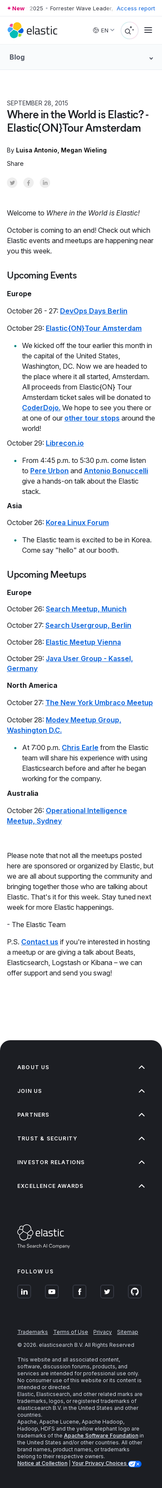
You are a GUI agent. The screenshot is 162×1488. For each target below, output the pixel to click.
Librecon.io (65, 443)
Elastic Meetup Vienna (83, 642)
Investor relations (81, 1162)
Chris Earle (80, 747)
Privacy (102, 1332)
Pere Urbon (49, 470)
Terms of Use (70, 1332)
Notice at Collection (42, 1463)
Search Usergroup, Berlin (88, 625)
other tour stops (92, 418)
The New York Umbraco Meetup (99, 702)
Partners (81, 1114)
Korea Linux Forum (77, 522)
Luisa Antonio (36, 150)
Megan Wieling (84, 150)
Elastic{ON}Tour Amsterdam (94, 328)
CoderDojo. (41, 407)
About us (81, 1067)
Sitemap (127, 1332)
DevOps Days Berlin (93, 311)
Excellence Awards (81, 1186)
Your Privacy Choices (100, 1463)
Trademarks (32, 1332)
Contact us (39, 941)
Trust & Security (81, 1138)
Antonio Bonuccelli (116, 470)
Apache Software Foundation (101, 1435)
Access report (136, 8)
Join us (81, 1091)
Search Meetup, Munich (86, 609)
